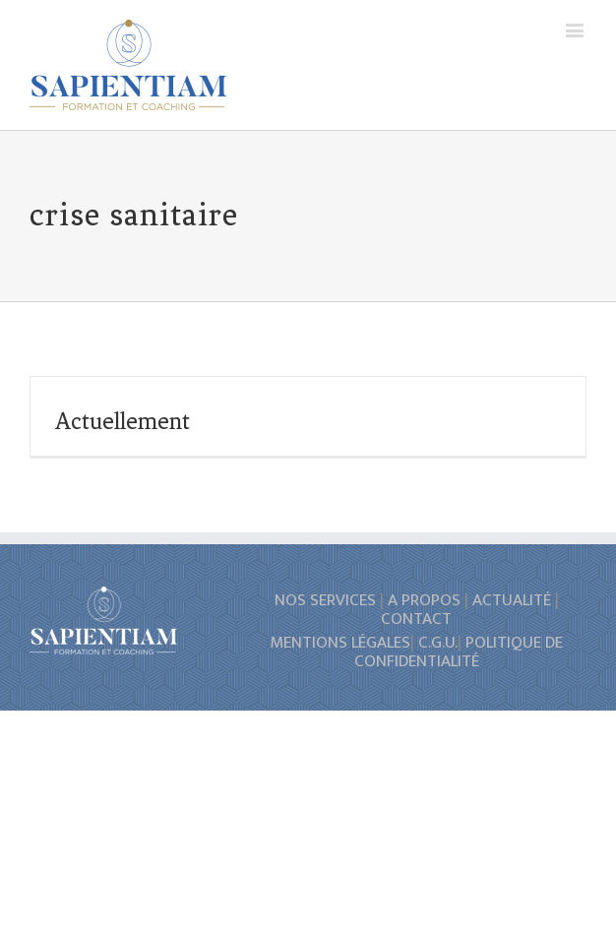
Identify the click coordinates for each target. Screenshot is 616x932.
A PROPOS (424, 600)
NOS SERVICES (325, 600)
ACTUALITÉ (511, 600)
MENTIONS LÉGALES (340, 642)
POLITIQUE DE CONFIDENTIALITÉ (459, 652)
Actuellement (122, 421)
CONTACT (416, 619)
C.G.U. (438, 642)
